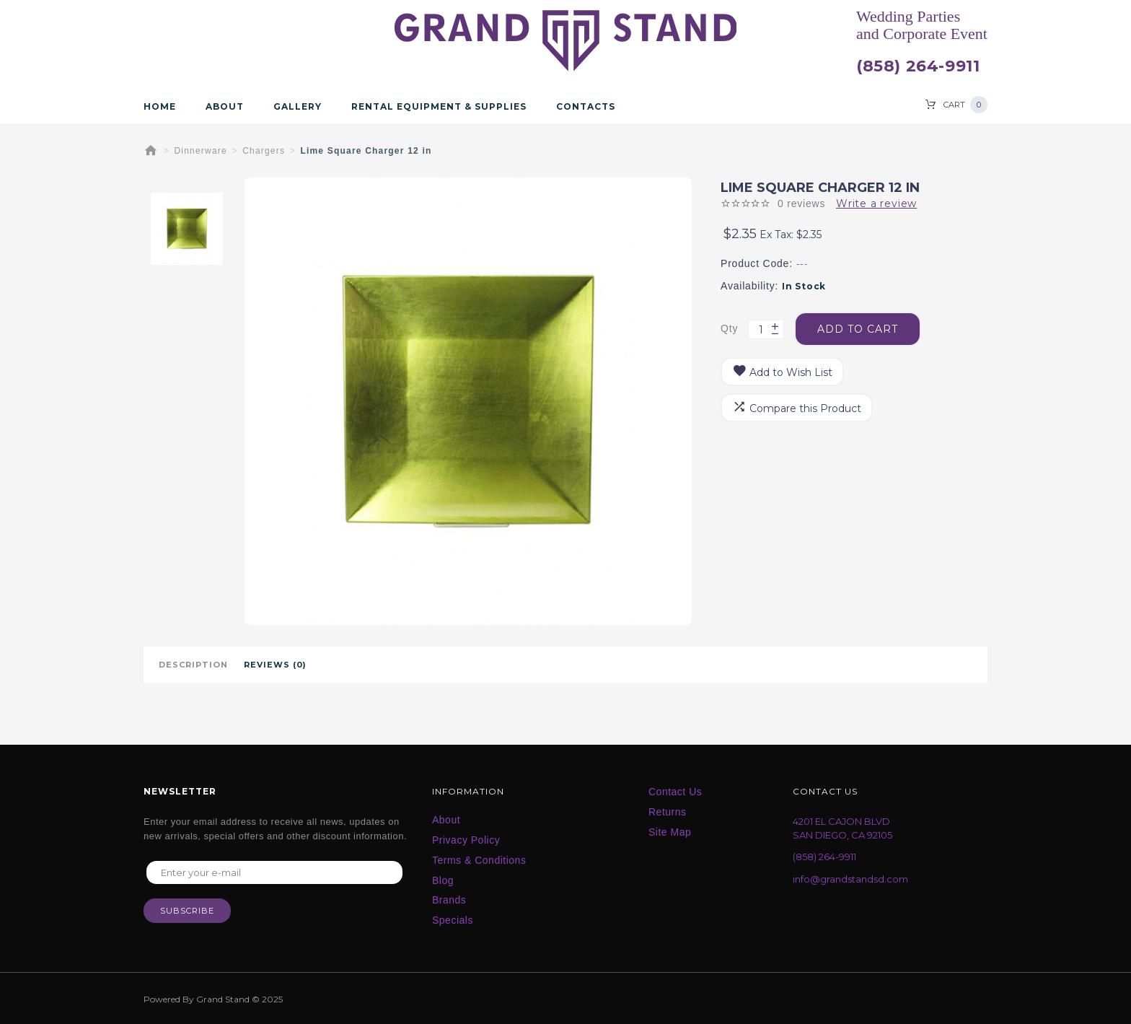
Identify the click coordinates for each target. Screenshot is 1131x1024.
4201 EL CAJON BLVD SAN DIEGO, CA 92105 (842, 828)
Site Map (669, 832)
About (225, 107)
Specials (452, 920)
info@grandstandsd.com (850, 879)
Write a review (876, 203)
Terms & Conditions (479, 860)
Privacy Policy (466, 840)
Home (160, 107)
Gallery (297, 107)
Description (193, 665)
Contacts (585, 107)
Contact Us (675, 792)
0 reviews (801, 203)
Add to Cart (857, 329)
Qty (729, 328)
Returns (667, 812)
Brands (449, 900)
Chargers (263, 151)
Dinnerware (201, 151)
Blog (443, 880)
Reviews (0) (275, 665)
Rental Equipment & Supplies (439, 107)
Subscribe (187, 911)
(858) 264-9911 (918, 66)
